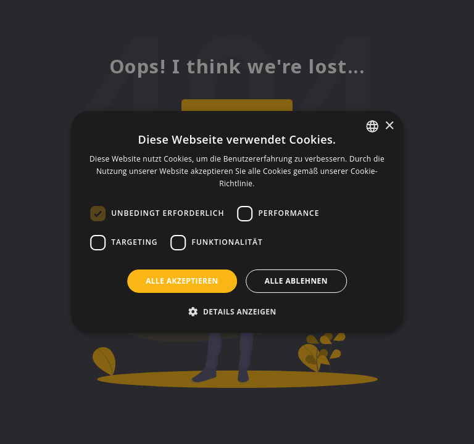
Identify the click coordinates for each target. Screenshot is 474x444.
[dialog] (237, 222)
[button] (237, 311)
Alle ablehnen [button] (296, 281)
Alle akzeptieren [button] (182, 281)
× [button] (389, 125)
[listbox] (372, 126)
